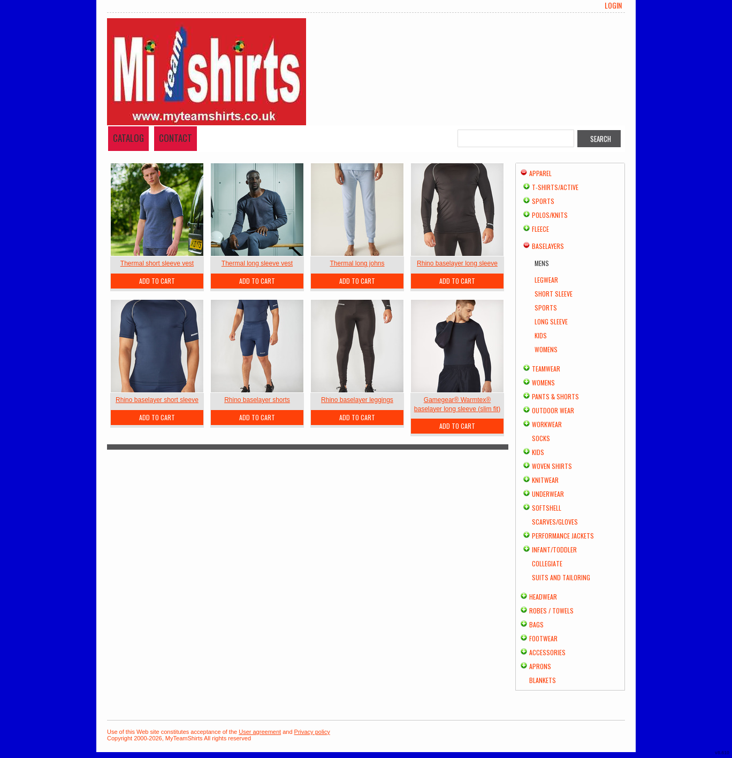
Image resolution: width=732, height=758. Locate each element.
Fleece (540, 228)
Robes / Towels (551, 610)
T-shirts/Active (555, 187)
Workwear (547, 424)
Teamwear (546, 368)
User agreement (260, 732)
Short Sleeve (554, 293)
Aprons (540, 666)
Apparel (540, 173)
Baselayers (548, 246)
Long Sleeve (551, 321)
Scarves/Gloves (555, 521)
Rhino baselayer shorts (257, 400)
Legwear (546, 279)
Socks (541, 438)
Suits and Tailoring (561, 577)
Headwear (543, 596)
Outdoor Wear (553, 410)
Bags (536, 624)
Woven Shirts (552, 466)
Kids (541, 335)
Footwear (543, 638)
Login (613, 5)
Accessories (547, 652)
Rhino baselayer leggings (357, 400)
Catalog (128, 138)
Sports (543, 201)
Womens (546, 349)
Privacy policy (312, 732)
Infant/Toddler (554, 549)
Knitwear (545, 479)
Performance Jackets (563, 535)
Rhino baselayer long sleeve (457, 263)
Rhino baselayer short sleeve (157, 400)
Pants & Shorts (555, 396)
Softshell (546, 507)
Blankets (542, 680)
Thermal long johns (357, 263)
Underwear (548, 493)
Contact (175, 138)
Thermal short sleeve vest (157, 263)
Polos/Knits (550, 214)
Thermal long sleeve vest (257, 263)
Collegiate (547, 563)
